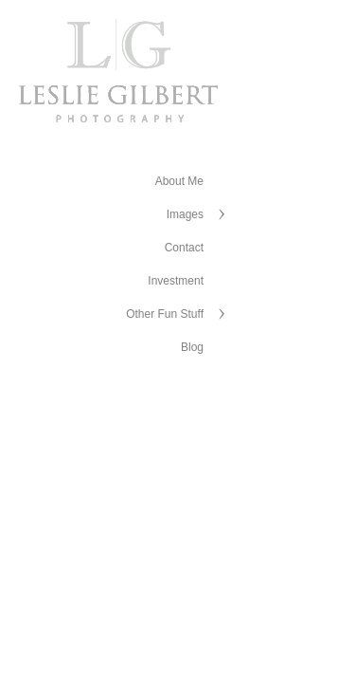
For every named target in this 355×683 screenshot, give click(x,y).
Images (185, 214)
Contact (184, 247)
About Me (179, 181)
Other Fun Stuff (165, 314)
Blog (192, 347)
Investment (176, 280)
